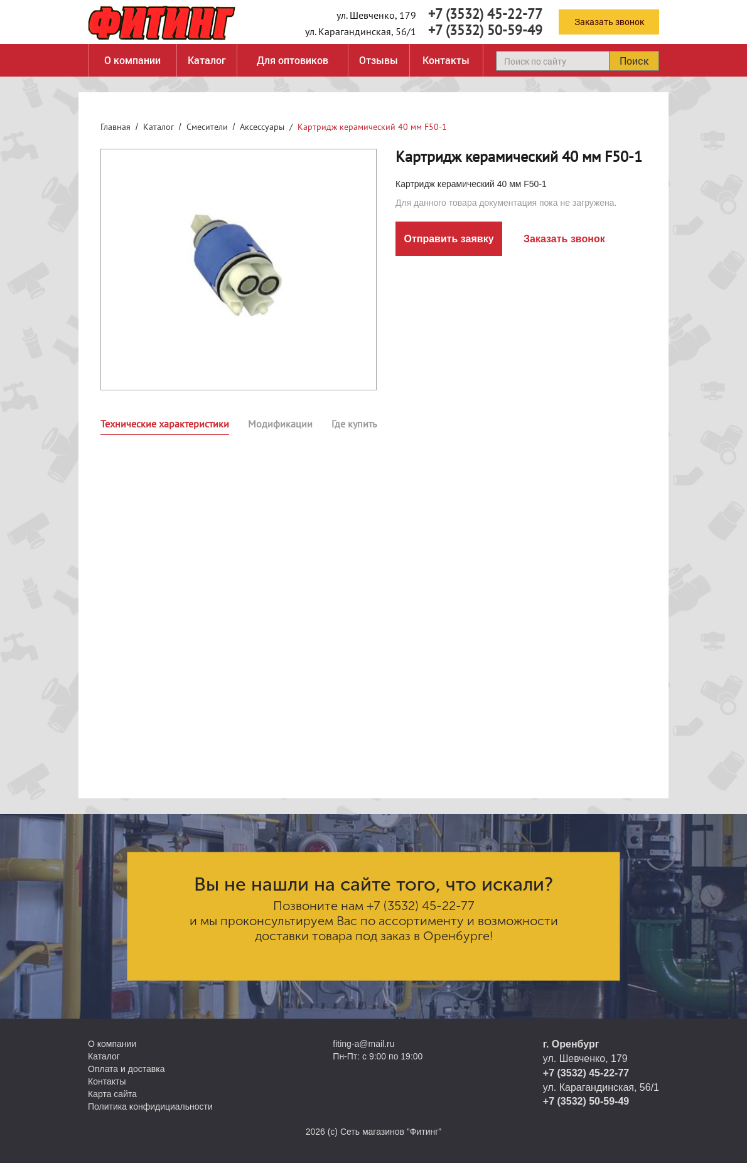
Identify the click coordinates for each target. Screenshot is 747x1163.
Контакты (446, 60)
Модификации (280, 423)
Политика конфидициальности (150, 1106)
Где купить (354, 423)
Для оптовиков (292, 60)
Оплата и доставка (126, 1069)
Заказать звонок (609, 22)
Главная (115, 126)
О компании (132, 60)
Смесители (207, 126)
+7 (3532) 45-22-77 (485, 14)
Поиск (634, 60)
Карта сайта (112, 1094)
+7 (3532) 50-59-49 (485, 30)
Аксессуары (262, 126)
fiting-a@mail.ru (363, 1044)
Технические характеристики (164, 423)
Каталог (207, 60)
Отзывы (378, 60)
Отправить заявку (448, 238)
